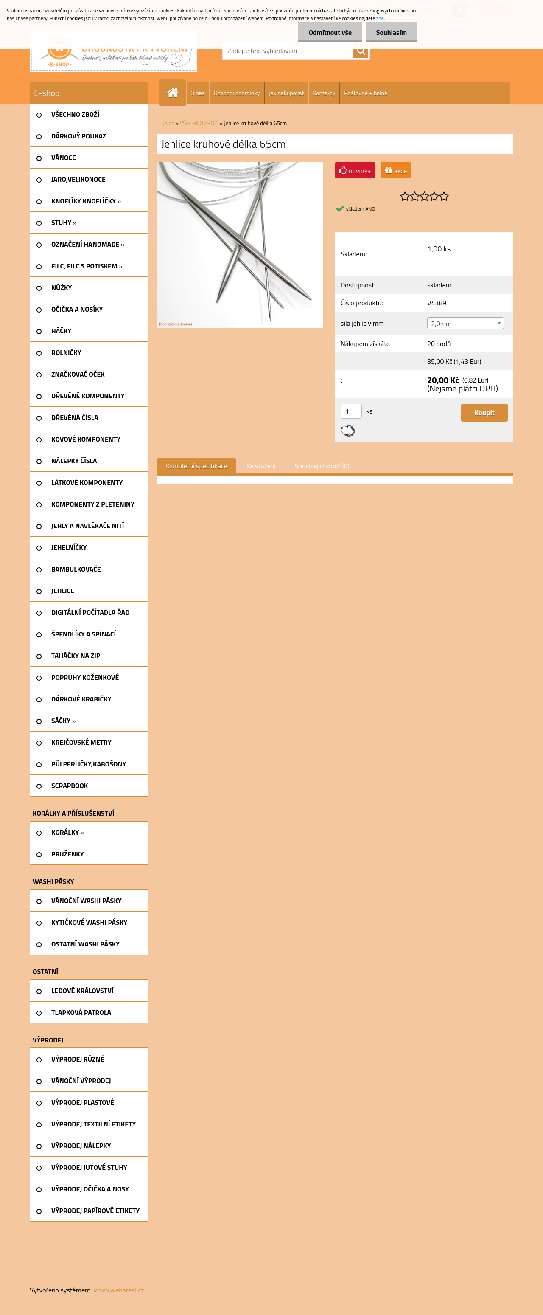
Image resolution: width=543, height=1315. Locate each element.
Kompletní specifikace (196, 466)
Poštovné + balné (365, 92)
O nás (197, 92)
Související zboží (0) (322, 466)
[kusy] (351, 411)
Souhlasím (391, 32)
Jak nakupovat (286, 92)
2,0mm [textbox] (441, 323)
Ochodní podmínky (236, 92)
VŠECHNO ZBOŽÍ (199, 123)
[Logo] (114, 50)
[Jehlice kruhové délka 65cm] (240, 166)
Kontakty (324, 92)
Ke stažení (261, 466)
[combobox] (465, 323)
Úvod (168, 123)
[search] (360, 51)
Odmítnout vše (330, 32)
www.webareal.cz (119, 1290)
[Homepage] (176, 93)
